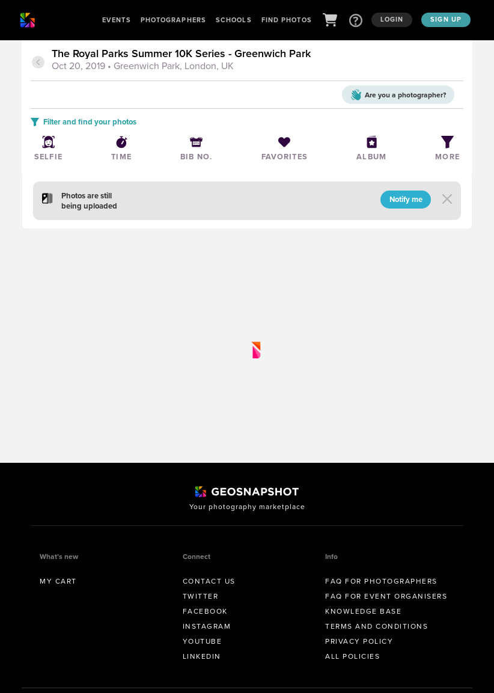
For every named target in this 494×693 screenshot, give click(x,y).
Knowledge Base (363, 611)
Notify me (405, 199)
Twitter (201, 596)
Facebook (205, 611)
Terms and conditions (376, 626)
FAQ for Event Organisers (386, 596)
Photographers (173, 20)
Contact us (209, 581)
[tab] (256, 60)
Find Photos (286, 20)
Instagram (207, 626)
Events (116, 20)
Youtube (202, 641)
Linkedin (202, 656)
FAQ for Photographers (381, 581)
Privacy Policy (359, 641)
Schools (234, 20)
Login (392, 19)
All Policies (352, 656)
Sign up (446, 19)
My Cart (58, 581)
